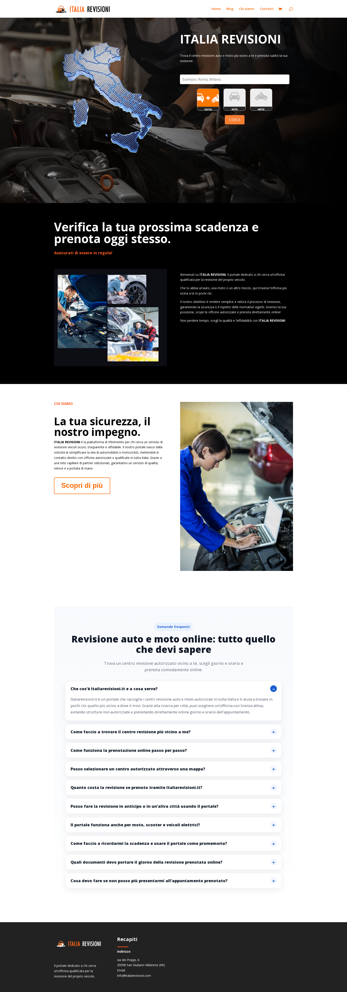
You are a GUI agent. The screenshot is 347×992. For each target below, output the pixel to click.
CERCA (234, 119)
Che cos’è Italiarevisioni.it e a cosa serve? (114, 688)
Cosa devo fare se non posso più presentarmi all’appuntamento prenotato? (149, 880)
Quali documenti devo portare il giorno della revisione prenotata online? (146, 862)
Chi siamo (246, 9)
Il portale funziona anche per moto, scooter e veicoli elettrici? (135, 824)
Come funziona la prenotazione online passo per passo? (129, 750)
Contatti (267, 9)
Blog (229, 9)
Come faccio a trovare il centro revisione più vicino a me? (131, 731)
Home (216, 9)
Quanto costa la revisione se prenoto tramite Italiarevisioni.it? (136, 787)
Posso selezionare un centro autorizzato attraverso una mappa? (138, 769)
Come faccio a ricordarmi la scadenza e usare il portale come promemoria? (149, 843)
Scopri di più (82, 485)
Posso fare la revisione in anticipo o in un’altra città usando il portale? (144, 806)
